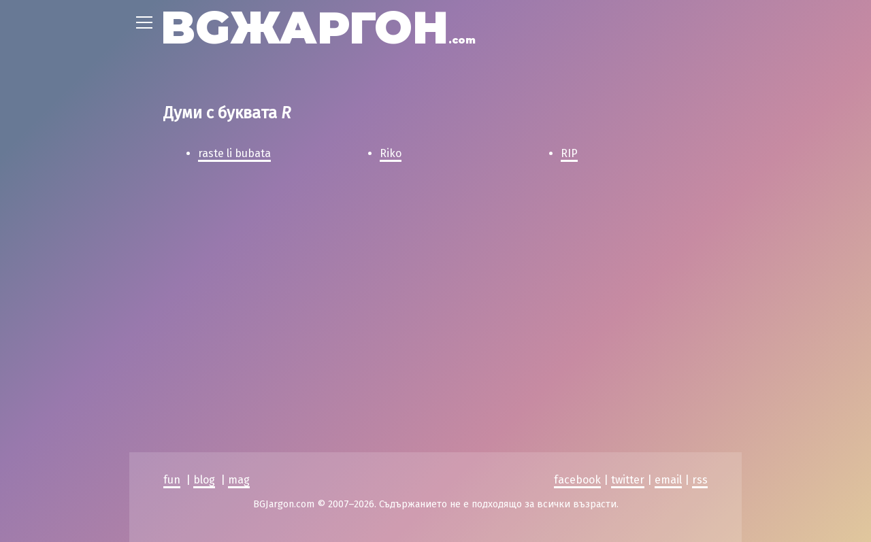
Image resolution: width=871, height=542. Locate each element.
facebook (577, 317)
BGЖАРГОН (318, 27)
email (668, 317)
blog (204, 317)
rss (700, 317)
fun (171, 317)
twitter (627, 317)
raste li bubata (234, 153)
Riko (390, 153)
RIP (569, 153)
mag (239, 317)
